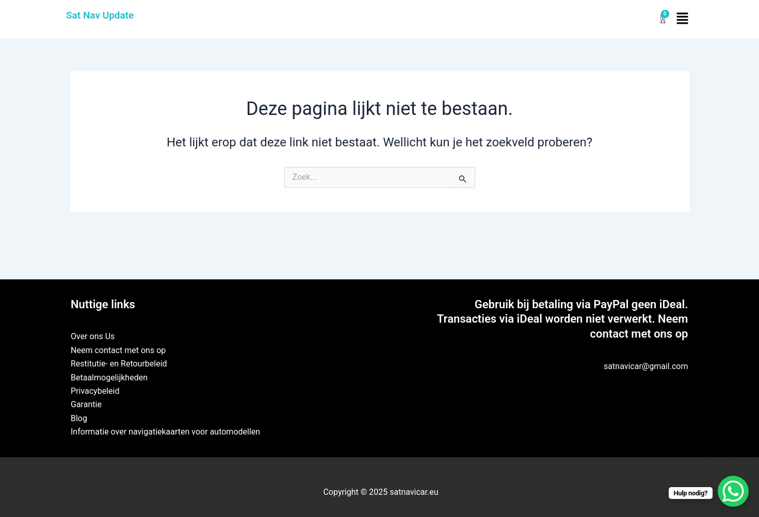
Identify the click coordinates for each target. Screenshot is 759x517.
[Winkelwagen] (662, 19)
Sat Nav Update (100, 15)
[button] (682, 19)
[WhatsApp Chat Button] (733, 491)
